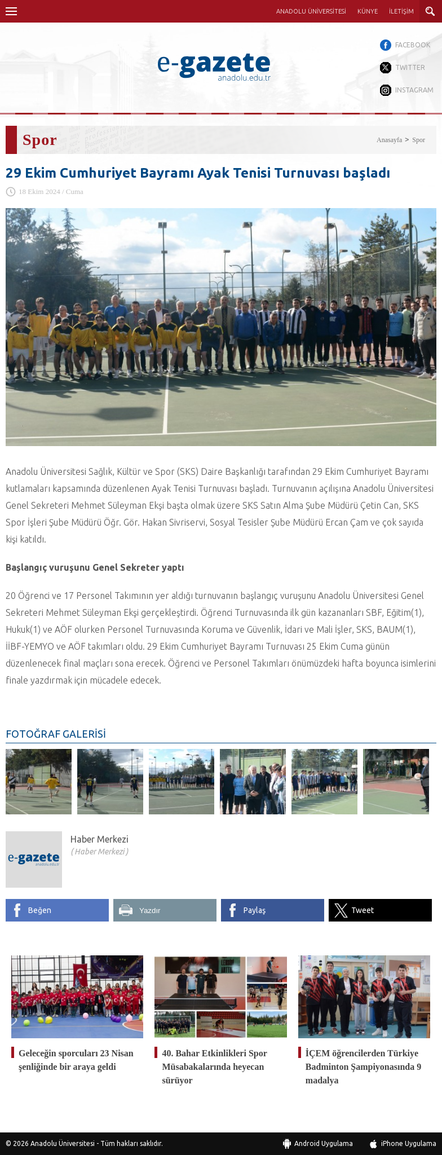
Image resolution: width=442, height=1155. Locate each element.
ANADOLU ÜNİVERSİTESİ (311, 11)
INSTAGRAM (414, 90)
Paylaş (255, 910)
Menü (11, 11)
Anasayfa (389, 140)
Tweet (362, 910)
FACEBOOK (412, 45)
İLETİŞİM (401, 11)
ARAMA (430, 11)
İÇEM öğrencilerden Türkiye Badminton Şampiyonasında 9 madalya (363, 1066)
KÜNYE (367, 11)
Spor (418, 140)
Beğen (39, 910)
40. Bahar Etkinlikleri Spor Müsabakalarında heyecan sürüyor (214, 1066)
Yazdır (150, 910)
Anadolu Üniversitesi (62, 1143)
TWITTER (410, 67)
